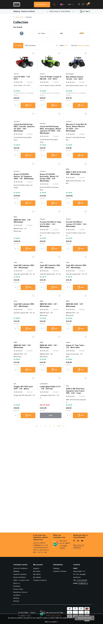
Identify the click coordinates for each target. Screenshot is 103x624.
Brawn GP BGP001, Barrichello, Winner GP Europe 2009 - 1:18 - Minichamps (49, 181)
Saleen (68, 347)
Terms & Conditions (20, 568)
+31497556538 (82, 580)
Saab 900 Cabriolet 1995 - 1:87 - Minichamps (24, 271)
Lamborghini (43, 389)
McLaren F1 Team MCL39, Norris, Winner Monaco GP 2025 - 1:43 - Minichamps (76, 130)
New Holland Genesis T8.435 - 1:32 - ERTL (74, 78)
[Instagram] (78, 541)
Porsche (42, 223)
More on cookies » (51, 622)
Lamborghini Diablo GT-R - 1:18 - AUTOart (50, 393)
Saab (15, 267)
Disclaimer (16, 586)
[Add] (28, 105)
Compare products (40, 580)
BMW (67, 170)
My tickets (37, 574)
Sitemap (16, 598)
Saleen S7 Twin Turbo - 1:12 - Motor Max (75, 351)
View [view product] (50, 421)
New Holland (70, 74)
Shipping (16, 11)
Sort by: (74, 45)
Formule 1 (17, 124)
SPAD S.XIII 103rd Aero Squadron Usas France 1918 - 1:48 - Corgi (75, 396)
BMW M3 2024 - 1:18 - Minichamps (23, 225)
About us (16, 583)
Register (36, 568)
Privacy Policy (18, 589)
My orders (36, 571)
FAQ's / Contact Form (21, 580)
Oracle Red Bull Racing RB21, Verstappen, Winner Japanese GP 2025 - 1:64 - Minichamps (50, 130)
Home (22, 17)
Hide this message (84, 618)
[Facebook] (74, 541)
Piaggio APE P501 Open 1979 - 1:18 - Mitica (23, 393)
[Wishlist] (83, 4)
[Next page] (63, 431)
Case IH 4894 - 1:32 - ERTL (22, 78)
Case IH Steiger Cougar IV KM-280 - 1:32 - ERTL (50, 78)
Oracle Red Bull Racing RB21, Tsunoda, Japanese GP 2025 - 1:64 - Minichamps (24, 130)
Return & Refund (19, 577)
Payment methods (28, 11)
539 (58, 431)
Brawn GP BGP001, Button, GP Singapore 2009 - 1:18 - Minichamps (24, 180)
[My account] (79, 4)
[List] (57, 46)
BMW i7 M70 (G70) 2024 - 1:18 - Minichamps (76, 174)
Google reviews (63, 546)
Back (16, 17)
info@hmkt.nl (83, 583)
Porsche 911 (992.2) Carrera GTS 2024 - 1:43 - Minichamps (76, 228)
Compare (28, 82)
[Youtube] (82, 541)
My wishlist (37, 577)
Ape (15, 389)
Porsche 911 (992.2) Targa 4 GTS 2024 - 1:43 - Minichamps (50, 228)
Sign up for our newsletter (78, 546)
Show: (62, 45)
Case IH (16, 74)
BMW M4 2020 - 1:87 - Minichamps (49, 310)
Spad (67, 391)
